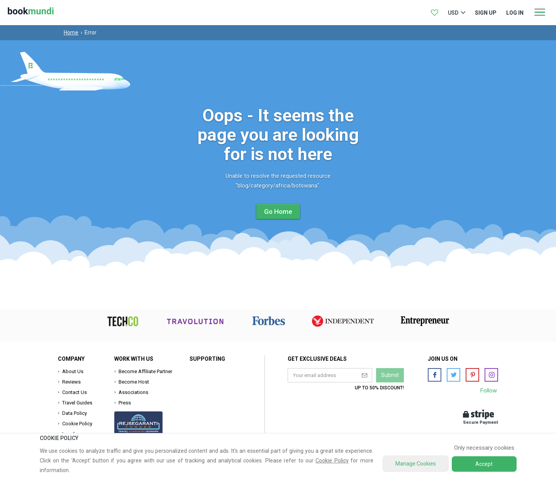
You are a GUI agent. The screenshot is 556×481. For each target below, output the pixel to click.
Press (125, 403)
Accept (484, 464)
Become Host (134, 382)
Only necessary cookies (484, 447)
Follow (488, 390)
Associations (133, 392)
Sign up (486, 13)
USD (453, 13)
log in (515, 13)
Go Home (278, 211)
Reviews (71, 382)
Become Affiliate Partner (145, 371)
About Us (72, 371)
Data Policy (74, 413)
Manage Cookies (415, 464)
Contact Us (74, 392)
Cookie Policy (77, 423)
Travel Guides (77, 403)
